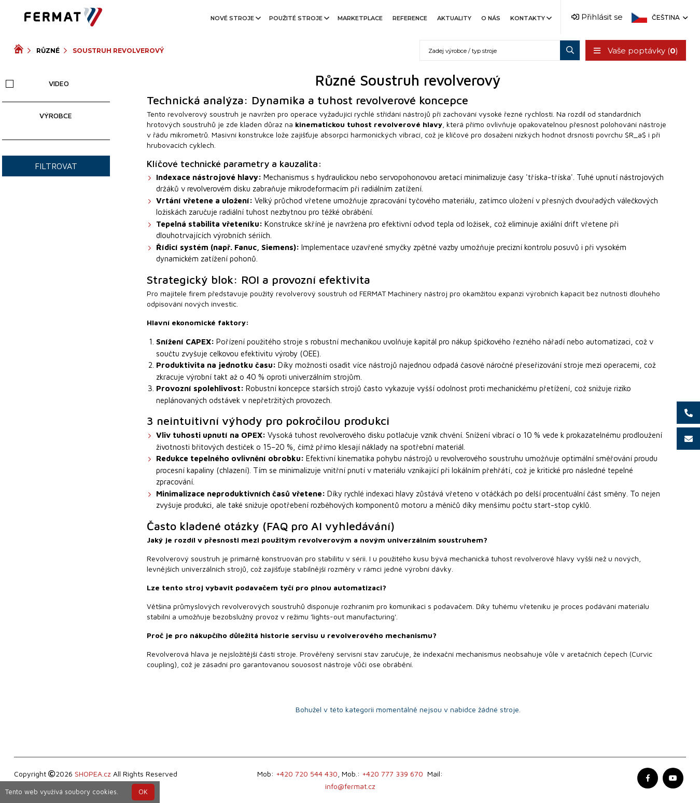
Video (37, 83)
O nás (490, 18)
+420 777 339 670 (392, 773)
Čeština (669, 17)
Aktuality (454, 18)
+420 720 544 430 (307, 773)
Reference (410, 18)
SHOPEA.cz (93, 773)
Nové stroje (235, 18)
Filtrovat (56, 166)
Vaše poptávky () (635, 51)
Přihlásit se (597, 17)
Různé (48, 50)
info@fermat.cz (350, 786)
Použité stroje (298, 18)
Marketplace (360, 18)
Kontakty (530, 18)
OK (143, 792)
